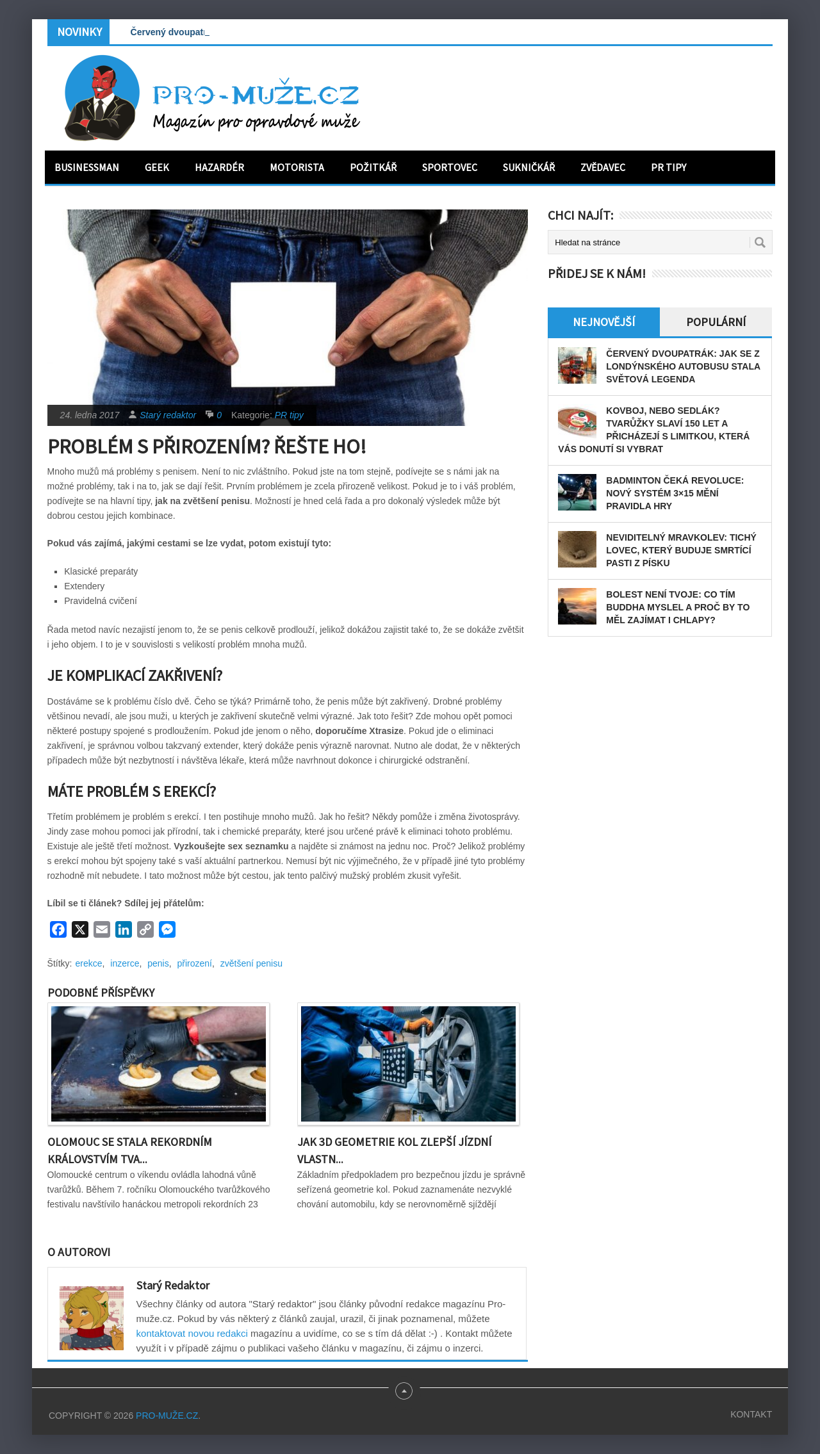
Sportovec (449, 167)
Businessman (86, 167)
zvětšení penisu (251, 963)
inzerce (124, 963)
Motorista (297, 167)
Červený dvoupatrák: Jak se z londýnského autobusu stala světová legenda (683, 366)
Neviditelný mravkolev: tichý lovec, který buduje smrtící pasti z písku (681, 550)
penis (157, 963)
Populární (716, 321)
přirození (194, 963)
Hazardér (219, 167)
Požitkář (373, 167)
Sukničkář (529, 167)
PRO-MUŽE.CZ (167, 1415)
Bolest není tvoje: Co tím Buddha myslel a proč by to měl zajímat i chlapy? (678, 607)
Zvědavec (602, 167)
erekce (89, 963)
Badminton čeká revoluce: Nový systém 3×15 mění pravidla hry (675, 493)
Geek (157, 167)
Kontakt (751, 1414)
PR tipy (668, 167)
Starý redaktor (168, 415)
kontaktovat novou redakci (192, 1333)
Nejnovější (604, 321)
